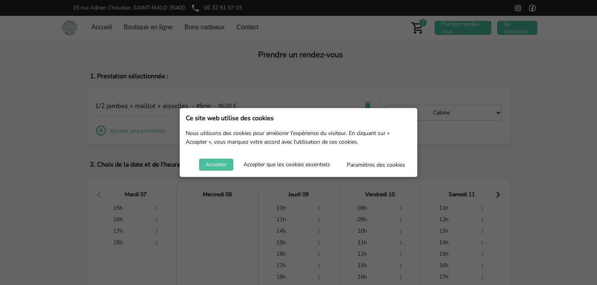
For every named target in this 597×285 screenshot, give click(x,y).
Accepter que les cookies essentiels (286, 164)
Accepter (216, 164)
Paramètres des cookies (376, 165)
